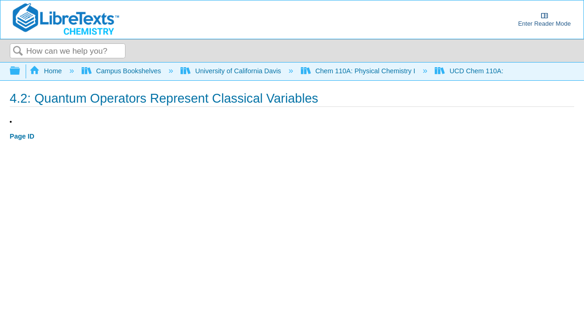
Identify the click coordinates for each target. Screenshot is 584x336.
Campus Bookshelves (122, 71)
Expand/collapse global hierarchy (21, 71)
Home (46, 71)
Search (18, 51)
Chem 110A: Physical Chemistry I (359, 71)
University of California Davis (232, 71)
